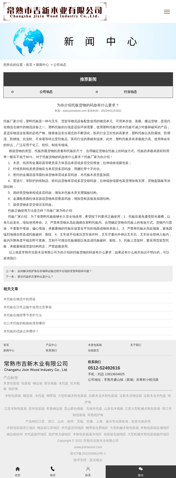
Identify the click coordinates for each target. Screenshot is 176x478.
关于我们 (135, 345)
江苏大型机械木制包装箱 (142, 408)
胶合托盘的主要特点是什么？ (35, 276)
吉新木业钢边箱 (130, 395)
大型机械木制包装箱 (72, 395)
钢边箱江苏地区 (48, 428)
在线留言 (93, 350)
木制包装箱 (13, 395)
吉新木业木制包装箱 (103, 395)
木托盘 (63, 383)
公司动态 (46, 92)
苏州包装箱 (37, 408)
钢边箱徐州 (15, 434)
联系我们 (51, 350)
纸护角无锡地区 (60, 434)
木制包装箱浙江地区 (21, 428)
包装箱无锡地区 (115, 434)
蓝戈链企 (96, 460)
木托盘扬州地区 (35, 434)
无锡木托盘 (94, 408)
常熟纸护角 (95, 415)
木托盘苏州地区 (72, 428)
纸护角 (13, 389)
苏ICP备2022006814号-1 (88, 453)
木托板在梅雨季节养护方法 (22, 315)
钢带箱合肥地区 (97, 428)
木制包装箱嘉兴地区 (87, 434)
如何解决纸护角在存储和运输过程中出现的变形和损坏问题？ (54, 271)
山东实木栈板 (113, 408)
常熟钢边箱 (54, 408)
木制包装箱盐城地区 (154, 428)
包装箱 (26, 383)
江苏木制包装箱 (15, 408)
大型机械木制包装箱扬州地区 (148, 434)
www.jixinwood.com (75, 110)
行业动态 (130, 92)
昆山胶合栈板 (73, 408)
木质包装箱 (95, 345)
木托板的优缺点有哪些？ (21, 331)
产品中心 (51, 345)
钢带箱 (51, 395)
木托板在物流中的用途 (19, 299)
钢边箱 (37, 383)
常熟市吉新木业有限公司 (39, 252)
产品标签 (10, 378)
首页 (29, 65)
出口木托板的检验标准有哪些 (24, 323)
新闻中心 (42, 65)
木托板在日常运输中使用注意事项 (27, 307)
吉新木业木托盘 (154, 395)
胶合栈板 (50, 383)
